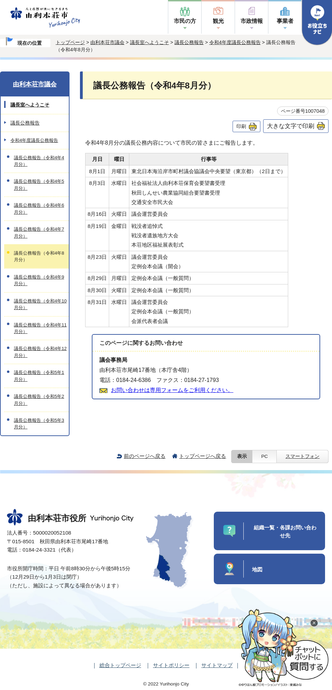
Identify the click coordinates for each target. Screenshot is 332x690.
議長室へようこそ (149, 42)
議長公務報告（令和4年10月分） (40, 304)
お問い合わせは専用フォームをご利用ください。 (172, 390)
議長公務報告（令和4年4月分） (39, 161)
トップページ (70, 42)
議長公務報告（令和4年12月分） (40, 352)
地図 (257, 569)
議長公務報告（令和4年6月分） (39, 208)
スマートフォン (302, 456)
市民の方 (185, 21)
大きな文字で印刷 (290, 125)
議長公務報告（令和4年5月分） (39, 184)
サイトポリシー (171, 665)
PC (264, 456)
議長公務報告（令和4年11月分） (40, 328)
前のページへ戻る (144, 456)
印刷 (241, 126)
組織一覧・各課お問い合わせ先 (285, 531)
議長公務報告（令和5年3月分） (39, 423)
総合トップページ (120, 665)
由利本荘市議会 (107, 42)
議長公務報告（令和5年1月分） (39, 376)
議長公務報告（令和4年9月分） (39, 280)
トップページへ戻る (202, 456)
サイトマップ (217, 665)
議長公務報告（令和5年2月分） (39, 400)
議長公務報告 (189, 42)
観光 (218, 21)
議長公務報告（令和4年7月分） (39, 232)
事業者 (285, 21)
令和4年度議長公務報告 (235, 42)
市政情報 (252, 21)
